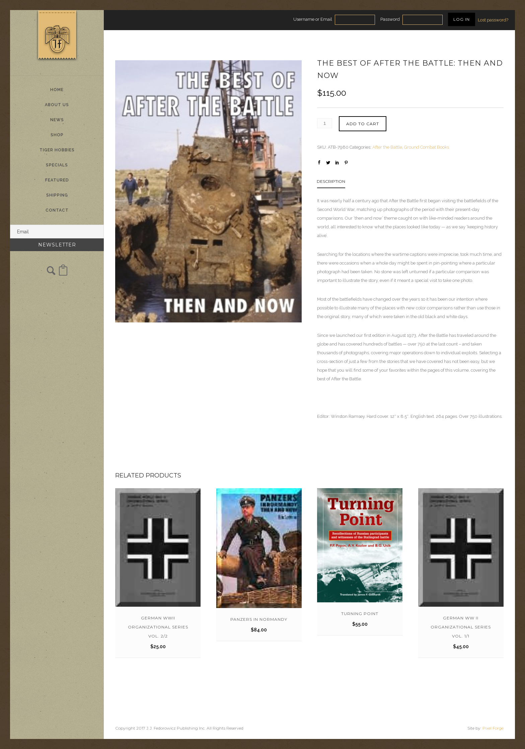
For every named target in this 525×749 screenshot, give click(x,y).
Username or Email (312, 19)
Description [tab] (331, 181)
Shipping (57, 195)
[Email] (57, 231)
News (57, 120)
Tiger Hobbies (57, 150)
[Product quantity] (324, 123)
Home (57, 89)
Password (390, 19)
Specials (57, 165)
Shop (57, 135)
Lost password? (493, 19)
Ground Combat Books (426, 147)
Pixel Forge (493, 728)
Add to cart (362, 123)
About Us (57, 104)
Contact (57, 210)
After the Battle (387, 147)
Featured (57, 180)
